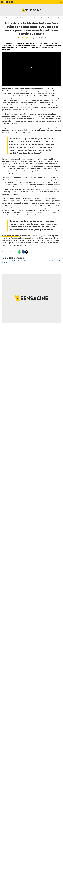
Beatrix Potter (55, 91)
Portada (3, 17)
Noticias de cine (15, 17)
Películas (8, 17)
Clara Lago (7, 205)
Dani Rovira (11, 105)
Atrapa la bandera (9, 180)
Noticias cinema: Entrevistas (26, 17)
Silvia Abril (20, 105)
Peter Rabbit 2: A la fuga (13, 107)
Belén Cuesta (31, 105)
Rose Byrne (30, 240)
